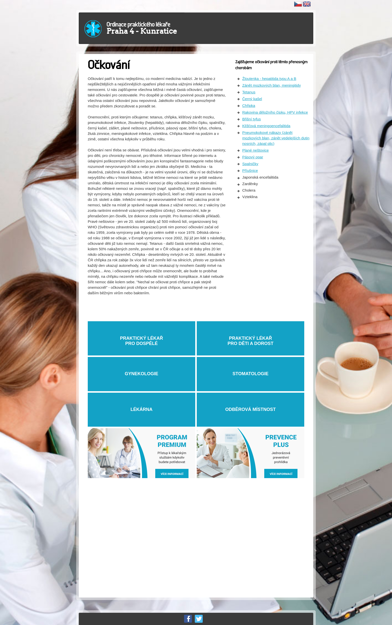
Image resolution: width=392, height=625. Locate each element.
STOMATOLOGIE (250, 374)
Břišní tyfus (251, 119)
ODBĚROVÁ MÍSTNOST (250, 409)
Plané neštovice (255, 150)
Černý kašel (252, 99)
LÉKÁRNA (141, 409)
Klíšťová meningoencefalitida (266, 126)
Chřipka (248, 105)
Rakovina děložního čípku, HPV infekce (275, 112)
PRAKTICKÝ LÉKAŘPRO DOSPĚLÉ (141, 338)
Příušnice (250, 170)
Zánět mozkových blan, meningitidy (271, 85)
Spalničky (250, 164)
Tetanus (249, 92)
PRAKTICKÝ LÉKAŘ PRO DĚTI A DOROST (251, 338)
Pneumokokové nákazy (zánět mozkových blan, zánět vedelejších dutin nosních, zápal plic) (275, 138)
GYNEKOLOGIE (141, 373)
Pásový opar (252, 157)
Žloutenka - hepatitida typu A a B (269, 78)
